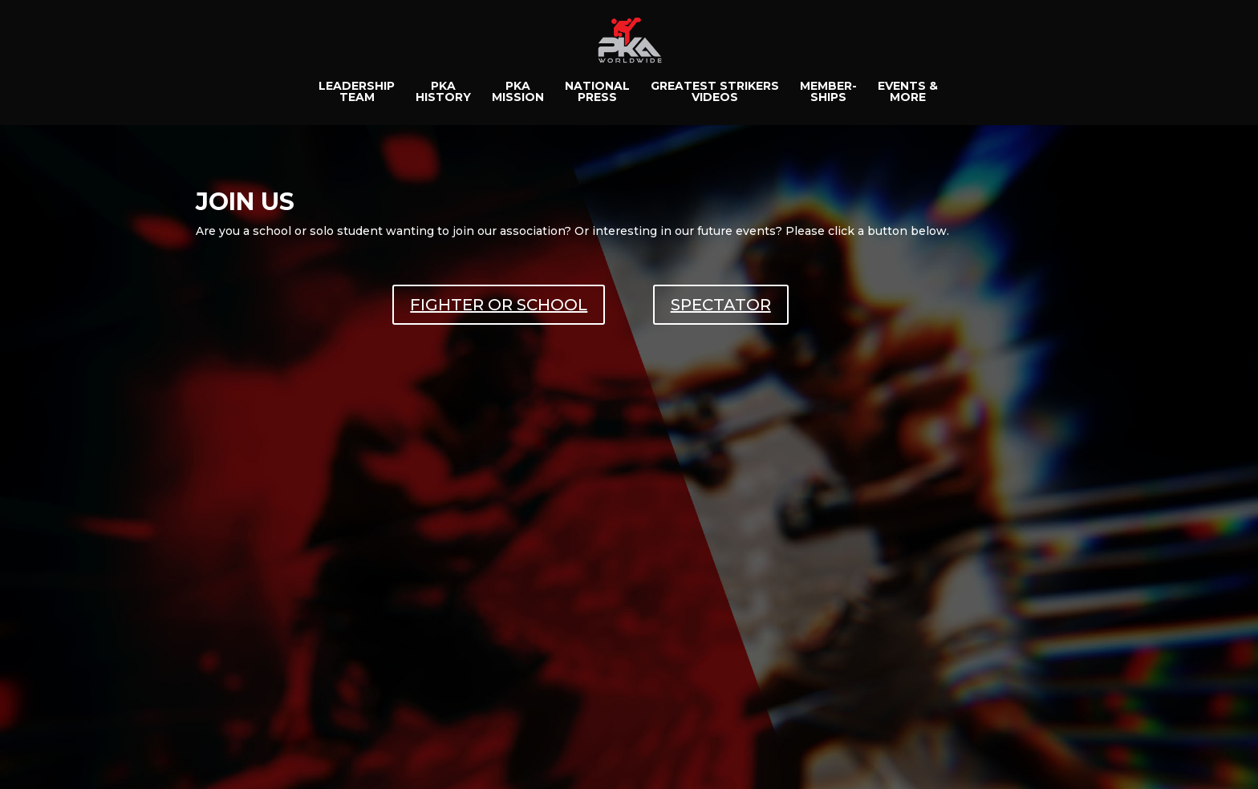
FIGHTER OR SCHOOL (498, 304)
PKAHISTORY (443, 92)
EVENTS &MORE (908, 92)
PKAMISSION (518, 92)
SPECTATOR (721, 304)
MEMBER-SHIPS (828, 92)
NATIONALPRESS (597, 92)
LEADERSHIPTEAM (357, 92)
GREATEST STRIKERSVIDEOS (715, 92)
